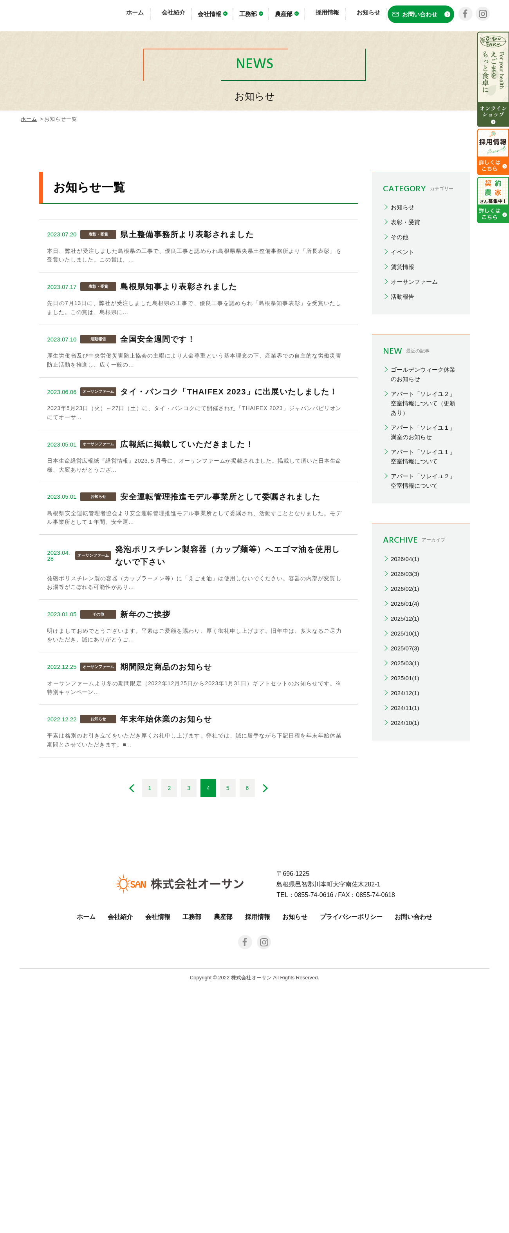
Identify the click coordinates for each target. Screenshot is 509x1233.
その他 (399, 397)
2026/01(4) (405, 763)
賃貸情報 (402, 426)
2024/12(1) (405, 852)
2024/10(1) (405, 882)
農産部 (294, 15)
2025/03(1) (405, 822)
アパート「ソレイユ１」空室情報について (423, 616)
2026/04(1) (405, 718)
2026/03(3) (405, 733)
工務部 (258, 15)
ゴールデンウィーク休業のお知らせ (423, 534)
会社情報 (220, 15)
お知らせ (364, 14)
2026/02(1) (405, 748)
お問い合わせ (413, 1163)
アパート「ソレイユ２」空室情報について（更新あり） (423, 563)
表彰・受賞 (405, 382)
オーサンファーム (414, 441)
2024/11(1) (405, 867)
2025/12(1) (405, 778)
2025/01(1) (405, 837)
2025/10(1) (405, 793)
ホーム (149, 14)
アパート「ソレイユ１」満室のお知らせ (423, 592)
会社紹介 (181, 14)
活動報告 (402, 456)
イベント (402, 412)
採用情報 (329, 14)
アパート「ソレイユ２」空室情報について (423, 641)
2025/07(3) (405, 807)
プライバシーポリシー (351, 1163)
